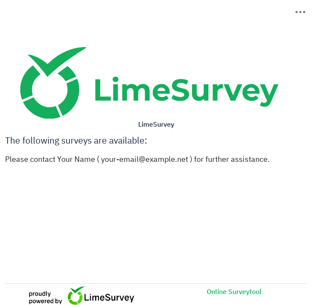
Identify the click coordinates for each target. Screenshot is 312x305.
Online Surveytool (234, 291)
